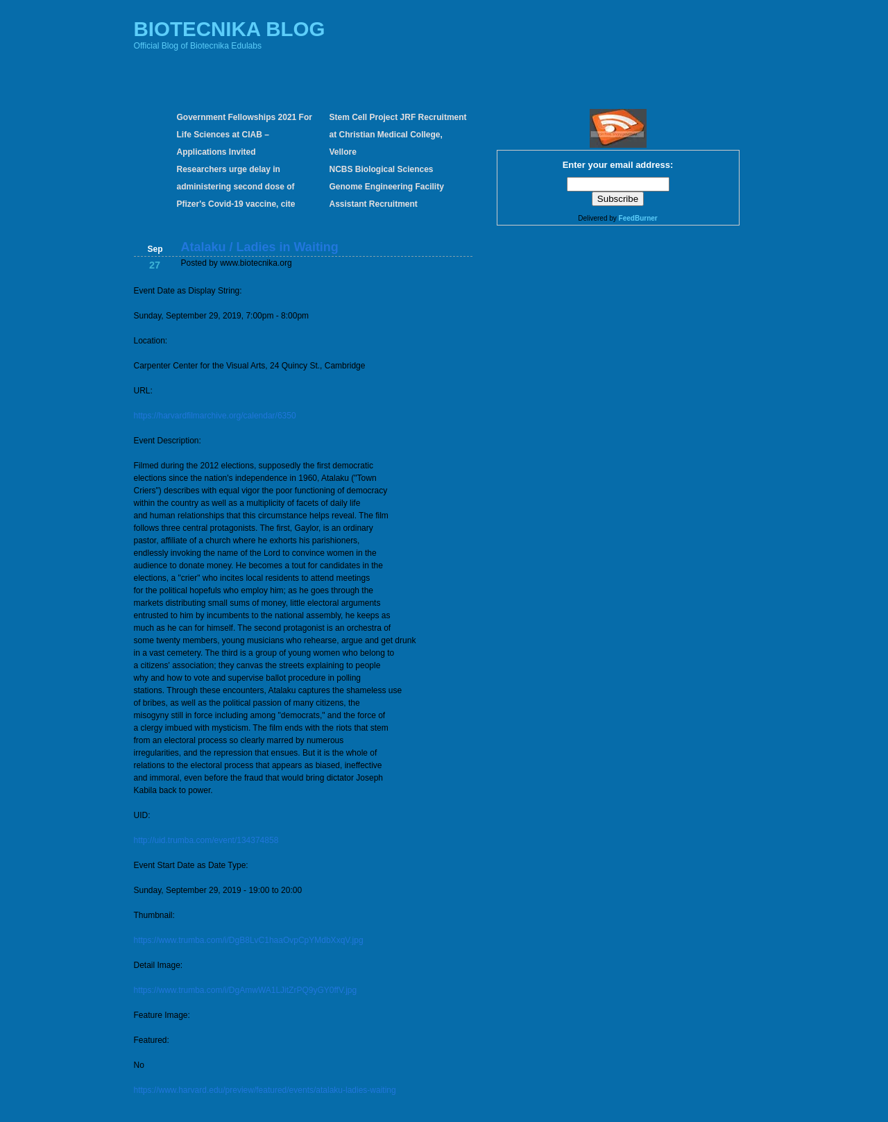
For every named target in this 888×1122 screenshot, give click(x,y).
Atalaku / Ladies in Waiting (260, 247)
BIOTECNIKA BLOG (229, 28)
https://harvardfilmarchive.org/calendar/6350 (215, 415)
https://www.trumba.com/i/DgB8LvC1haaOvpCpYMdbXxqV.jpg (249, 940)
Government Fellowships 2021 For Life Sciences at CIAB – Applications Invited (244, 134)
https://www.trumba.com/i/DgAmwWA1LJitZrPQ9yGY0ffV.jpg (245, 990)
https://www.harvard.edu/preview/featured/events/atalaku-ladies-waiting (265, 1090)
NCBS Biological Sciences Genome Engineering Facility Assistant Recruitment (387, 186)
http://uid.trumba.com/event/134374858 (206, 840)
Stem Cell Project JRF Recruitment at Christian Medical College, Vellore (398, 134)
